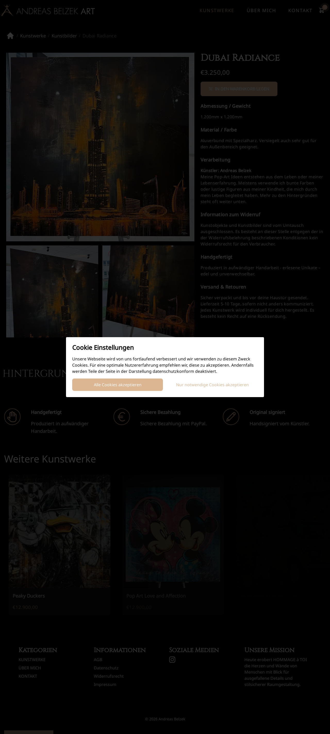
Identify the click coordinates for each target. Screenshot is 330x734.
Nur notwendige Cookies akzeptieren (212, 385)
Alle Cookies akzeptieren (118, 385)
